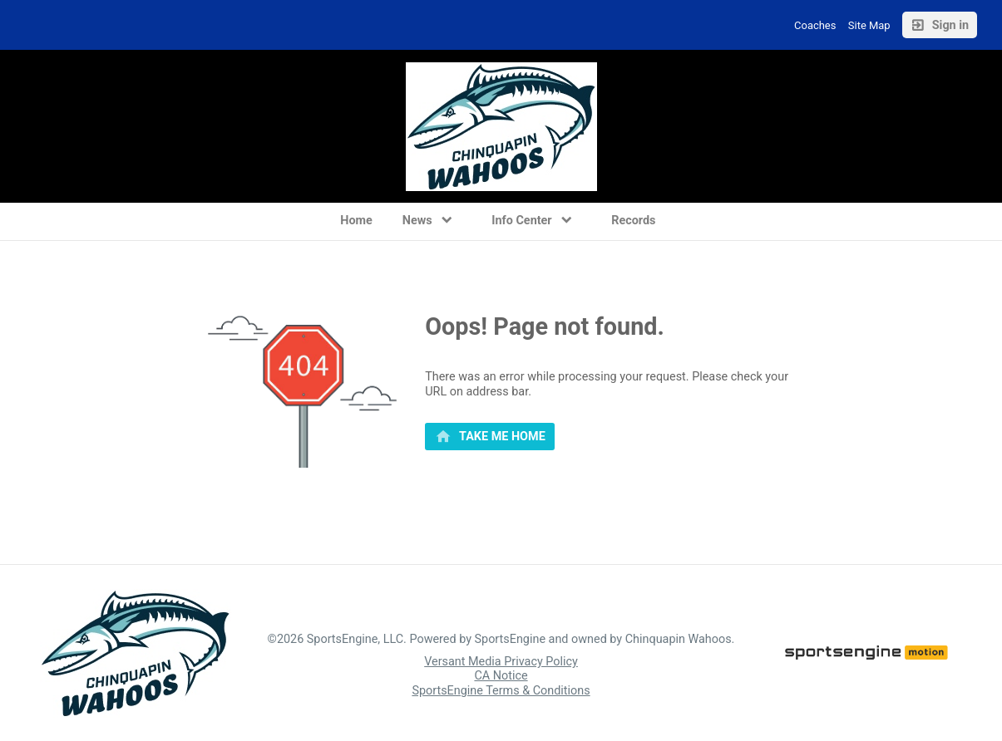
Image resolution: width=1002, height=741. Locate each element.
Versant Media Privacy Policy (501, 662)
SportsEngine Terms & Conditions (501, 691)
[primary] (490, 437)
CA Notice (500, 676)
